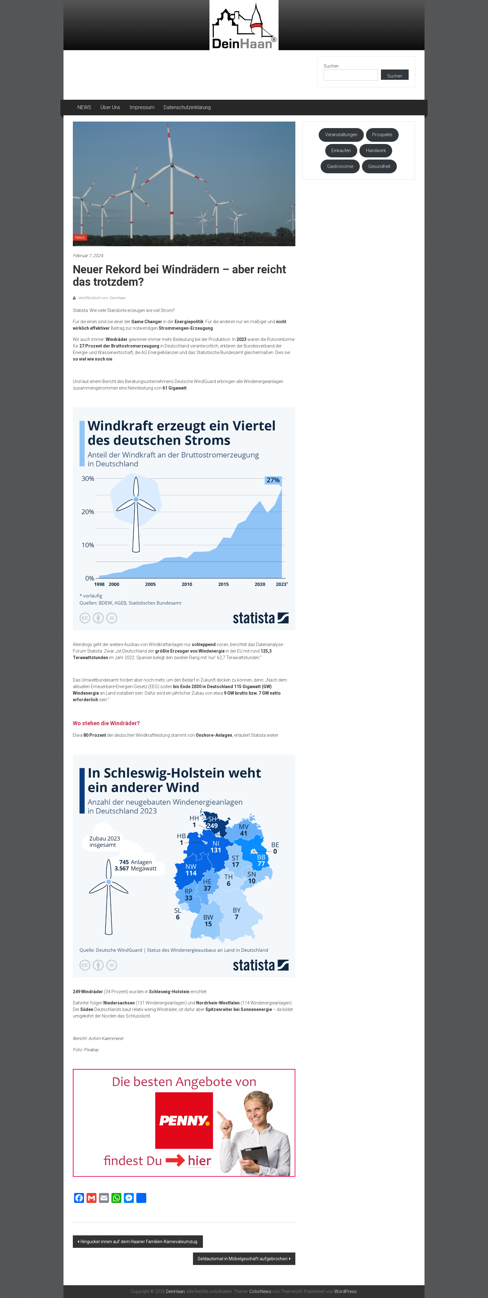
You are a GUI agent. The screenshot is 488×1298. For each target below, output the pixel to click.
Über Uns (110, 107)
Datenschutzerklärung (187, 107)
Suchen (331, 66)
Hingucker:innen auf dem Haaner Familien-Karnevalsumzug (139, 1241)
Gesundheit (379, 166)
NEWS (84, 107)
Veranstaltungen (341, 134)
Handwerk (376, 150)
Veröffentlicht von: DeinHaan (101, 298)
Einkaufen (341, 150)
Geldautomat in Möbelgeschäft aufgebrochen (243, 1258)
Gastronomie (340, 166)
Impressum (141, 107)
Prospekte (382, 134)
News (80, 237)
